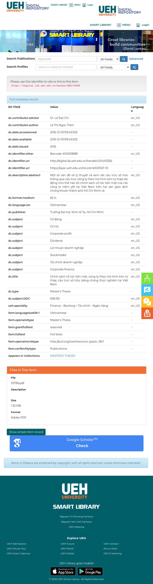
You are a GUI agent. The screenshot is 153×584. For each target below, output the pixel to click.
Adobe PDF (19, 417)
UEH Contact (111, 543)
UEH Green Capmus (18, 553)
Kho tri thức (110, 548)
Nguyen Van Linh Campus (76, 521)
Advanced (135, 58)
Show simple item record (26, 432)
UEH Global (67, 553)
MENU (74, 5)
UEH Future (67, 543)
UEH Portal (67, 548)
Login (87, 5)
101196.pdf (17, 383)
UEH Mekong (76, 526)
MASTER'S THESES (62, 356)
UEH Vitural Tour (16, 548)
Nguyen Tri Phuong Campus (76, 516)
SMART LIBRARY (59, 5)
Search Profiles (17, 66)
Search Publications (21, 58)
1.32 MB (16, 405)
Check (82, 445)
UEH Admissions (16, 543)
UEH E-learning (113, 553)
